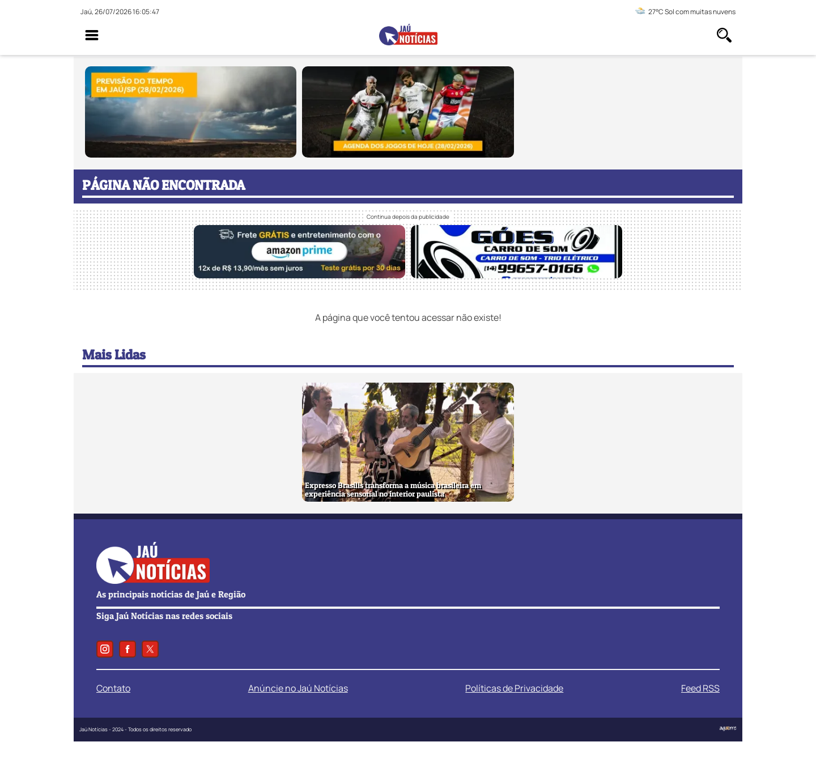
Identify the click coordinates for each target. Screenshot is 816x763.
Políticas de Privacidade (514, 688)
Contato (113, 688)
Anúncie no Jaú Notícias (298, 688)
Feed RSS (700, 688)
